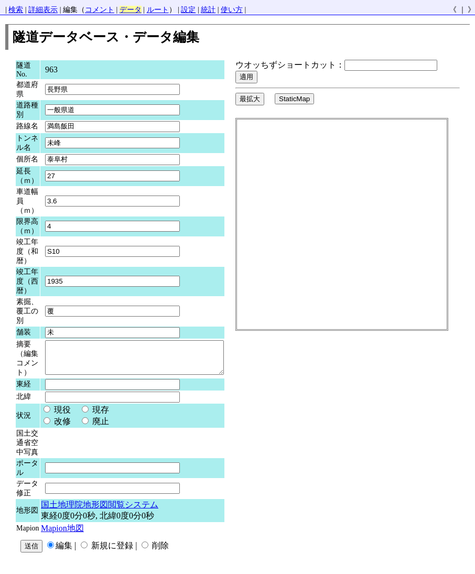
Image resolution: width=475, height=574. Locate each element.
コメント (99, 10)
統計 (208, 10)
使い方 (232, 10)
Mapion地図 (62, 533)
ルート (158, 10)
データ (131, 10)
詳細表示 (43, 10)
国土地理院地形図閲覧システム (99, 509)
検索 (15, 10)
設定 (188, 10)
